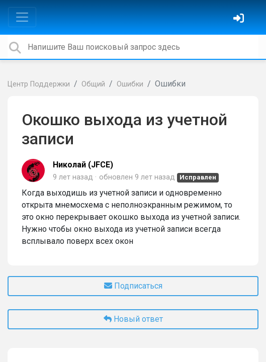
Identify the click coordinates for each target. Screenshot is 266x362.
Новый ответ (133, 319)
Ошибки (130, 84)
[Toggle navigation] (22, 17)
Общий (93, 84)
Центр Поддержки (39, 84)
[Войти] (239, 19)
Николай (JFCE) (83, 164)
